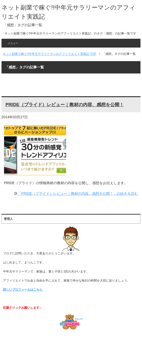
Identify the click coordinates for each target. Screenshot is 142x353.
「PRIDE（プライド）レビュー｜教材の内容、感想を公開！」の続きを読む (78, 193)
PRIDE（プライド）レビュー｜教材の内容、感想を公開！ (65, 104)
